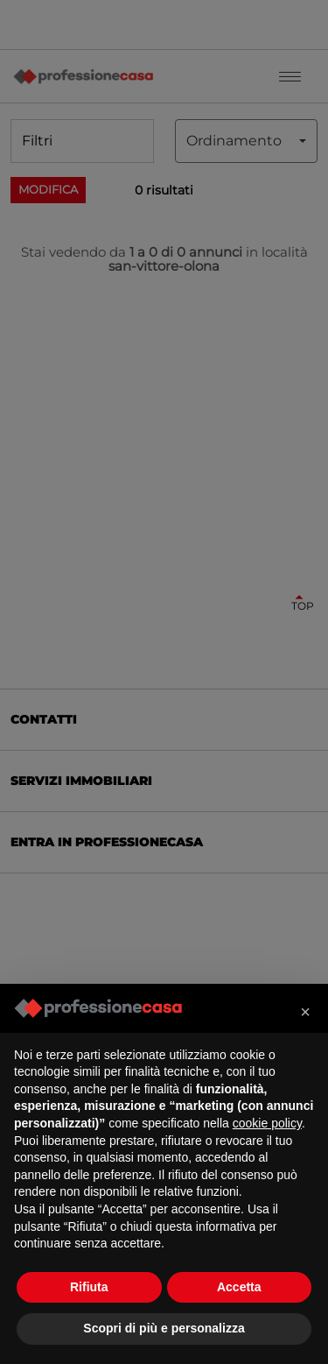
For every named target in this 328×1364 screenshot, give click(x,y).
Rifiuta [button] (89, 1287)
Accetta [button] (239, 1287)
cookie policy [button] (267, 1123)
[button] (305, 1012)
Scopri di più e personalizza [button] (163, 1328)
